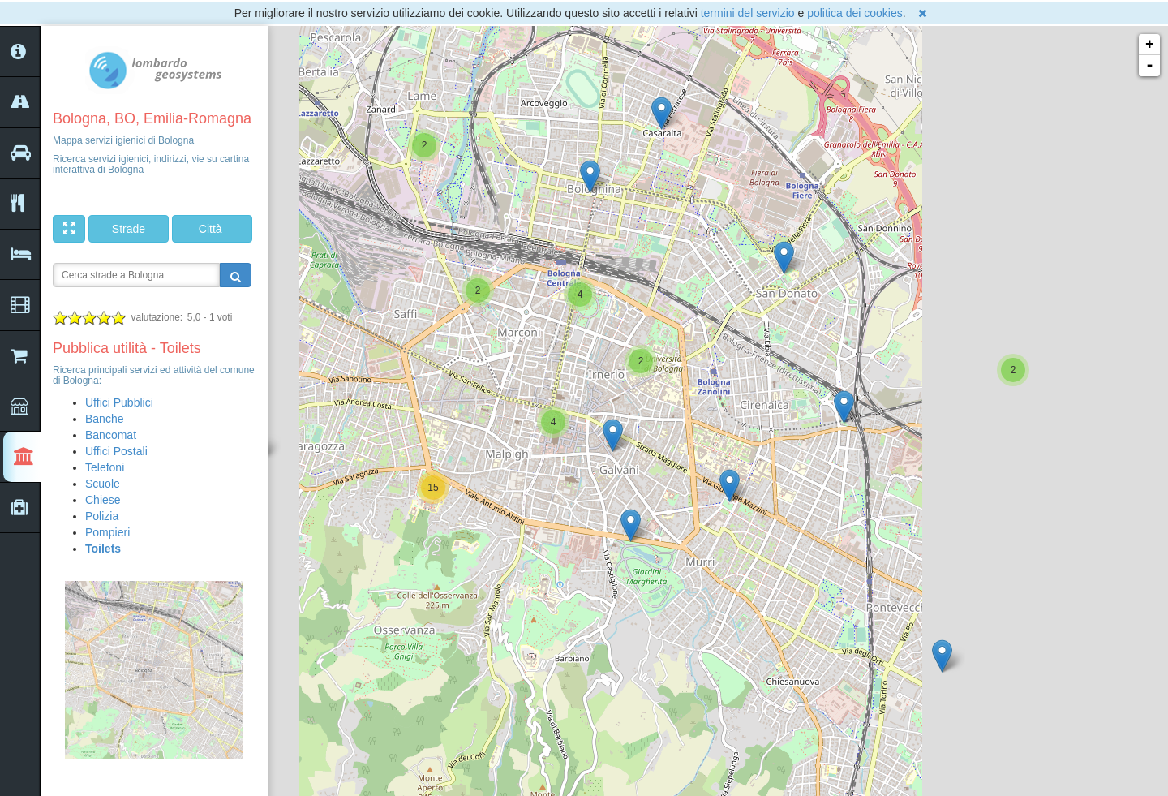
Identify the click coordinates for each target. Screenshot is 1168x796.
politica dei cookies (855, 12)
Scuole (102, 483)
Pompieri (107, 532)
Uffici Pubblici (119, 402)
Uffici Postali (116, 451)
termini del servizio (748, 12)
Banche (104, 418)
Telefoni (104, 467)
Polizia (101, 516)
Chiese (103, 499)
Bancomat (110, 434)
